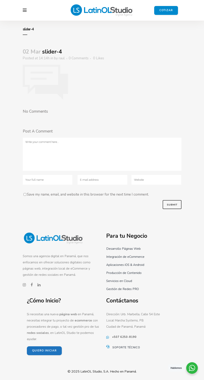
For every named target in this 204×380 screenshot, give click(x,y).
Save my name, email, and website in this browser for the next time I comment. (88, 194)
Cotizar (166, 10)
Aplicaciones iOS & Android (125, 265)
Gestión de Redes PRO (122, 289)
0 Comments (78, 58)
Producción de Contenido (124, 273)
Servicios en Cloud (119, 281)
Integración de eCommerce (125, 257)
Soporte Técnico (126, 347)
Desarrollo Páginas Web (123, 249)
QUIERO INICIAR (44, 351)
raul (62, 58)
